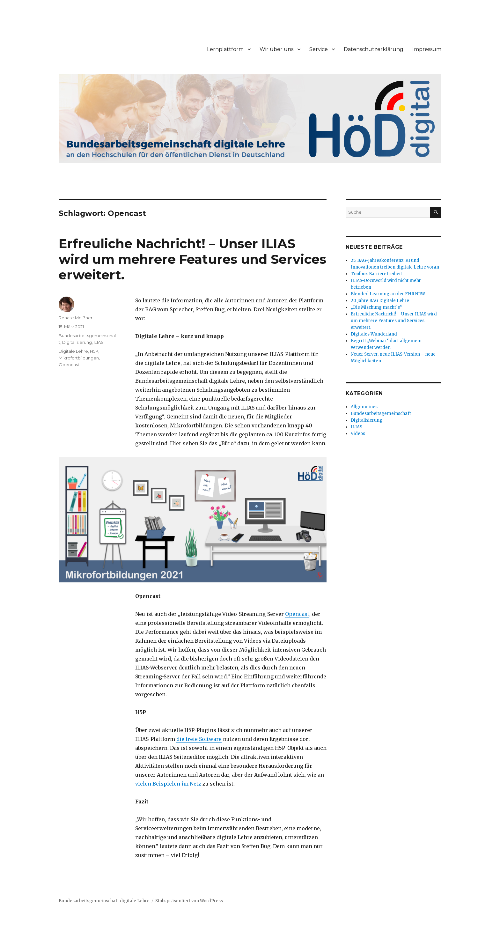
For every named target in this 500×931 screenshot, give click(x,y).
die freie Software (199, 739)
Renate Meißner (75, 317)
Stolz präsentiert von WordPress (189, 901)
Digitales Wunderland (374, 334)
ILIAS (99, 342)
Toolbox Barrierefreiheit (376, 274)
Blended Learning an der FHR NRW (388, 294)
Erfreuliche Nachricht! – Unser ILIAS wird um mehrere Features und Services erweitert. (192, 259)
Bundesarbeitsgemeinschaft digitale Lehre (104, 901)
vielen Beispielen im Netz (168, 783)
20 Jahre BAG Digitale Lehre (380, 300)
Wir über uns (276, 49)
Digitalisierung (77, 342)
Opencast (297, 614)
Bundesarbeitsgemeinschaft (381, 413)
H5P (94, 351)
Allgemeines (364, 407)
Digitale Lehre (73, 351)
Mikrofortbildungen (79, 357)
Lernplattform (225, 49)
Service (318, 49)
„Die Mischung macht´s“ (376, 307)
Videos (358, 433)
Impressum (426, 49)
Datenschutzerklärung (373, 49)
